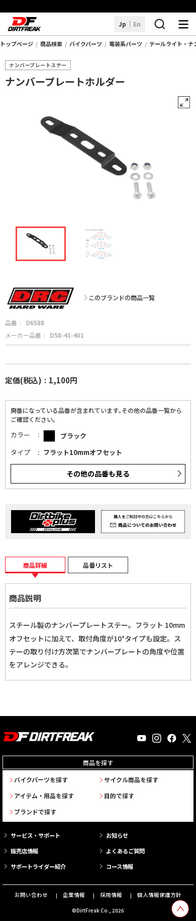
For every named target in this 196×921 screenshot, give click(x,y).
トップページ (16, 44)
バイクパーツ (85, 44)
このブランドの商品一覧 (121, 298)
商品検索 (51, 44)
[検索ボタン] (159, 24)
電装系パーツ (125, 44)
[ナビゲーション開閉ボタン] (183, 24)
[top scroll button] (180, 908)
